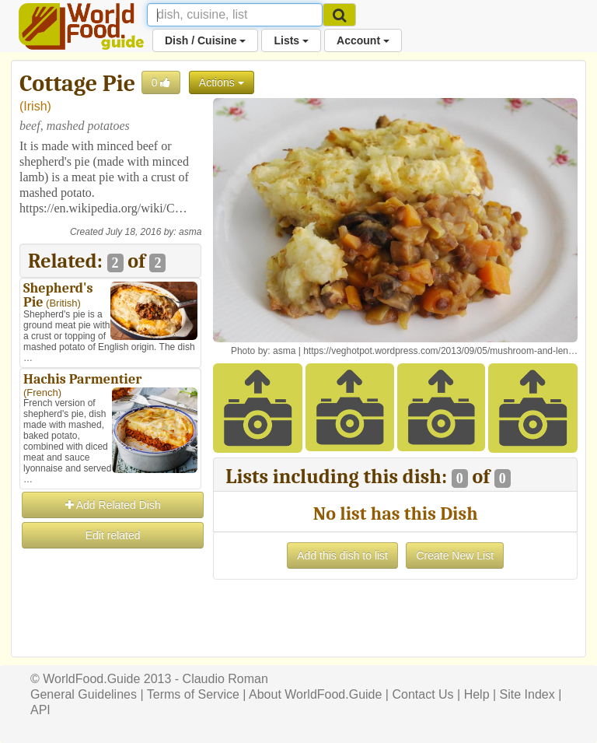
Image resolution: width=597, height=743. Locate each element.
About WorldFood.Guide (315, 694)
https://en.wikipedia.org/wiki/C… (103, 208)
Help (477, 694)
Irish (35, 106)
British (63, 303)
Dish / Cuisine (205, 40)
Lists (291, 40)
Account (363, 40)
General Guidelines (83, 694)
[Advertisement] (110, 628)
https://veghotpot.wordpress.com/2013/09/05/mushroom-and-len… (440, 350)
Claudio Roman (225, 678)
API (40, 710)
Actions (221, 82)
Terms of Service (193, 694)
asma (190, 231)
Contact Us (422, 694)
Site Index (527, 694)
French (42, 392)
